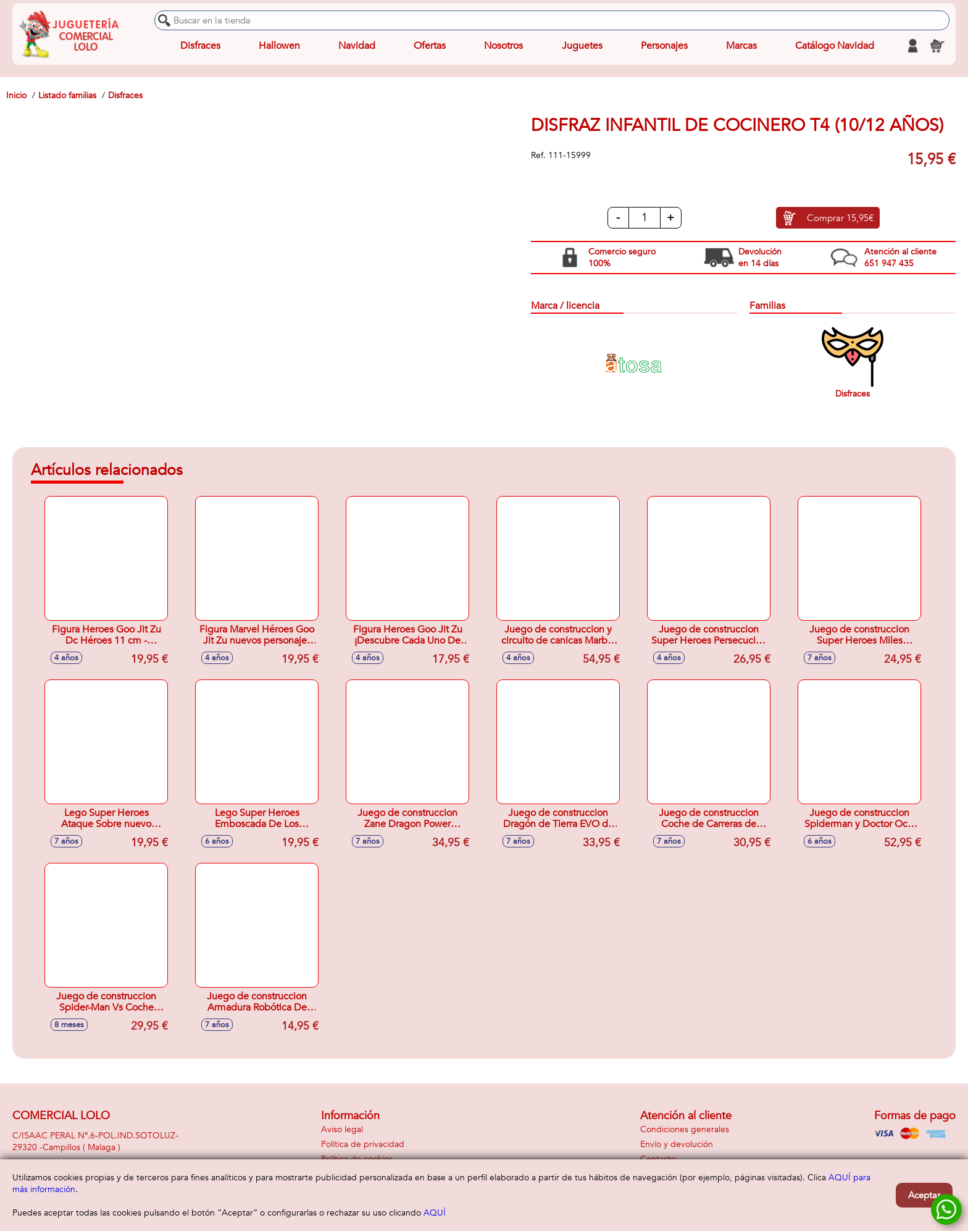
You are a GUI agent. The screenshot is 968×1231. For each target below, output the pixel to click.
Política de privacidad (362, 1144)
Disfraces (200, 46)
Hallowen (279, 46)
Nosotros (503, 46)
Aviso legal (342, 1129)
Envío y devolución (676, 1144)
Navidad (356, 46)
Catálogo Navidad (834, 46)
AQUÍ (435, 1213)
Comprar (840, 218)
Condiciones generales (684, 1129)
